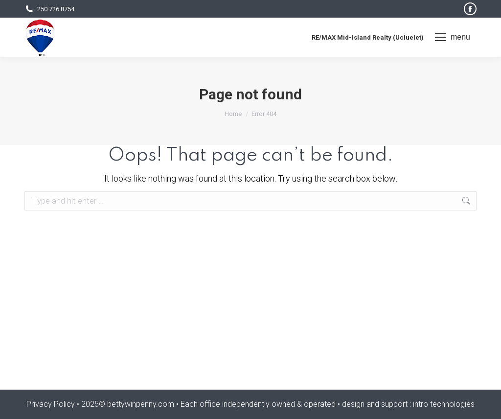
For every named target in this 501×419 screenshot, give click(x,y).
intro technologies (444, 404)
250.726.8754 (49, 9)
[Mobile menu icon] (452, 37)
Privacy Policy (50, 404)
